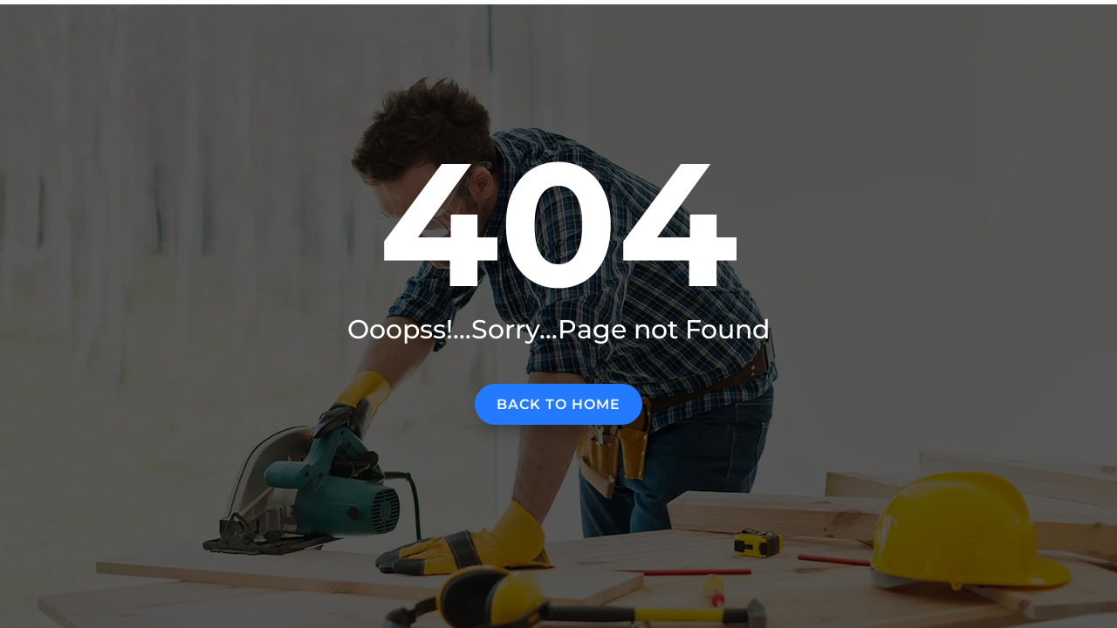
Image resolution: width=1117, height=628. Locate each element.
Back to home (558, 404)
